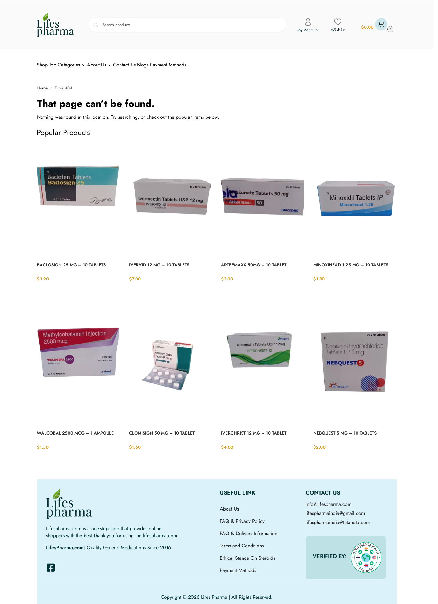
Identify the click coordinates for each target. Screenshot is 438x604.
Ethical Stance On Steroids (247, 554)
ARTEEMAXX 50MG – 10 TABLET (253, 261)
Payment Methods (238, 566)
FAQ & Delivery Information (248, 530)
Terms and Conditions (242, 542)
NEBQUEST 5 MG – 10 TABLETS (345, 430)
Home (42, 85)
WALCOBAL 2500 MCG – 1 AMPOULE (75, 430)
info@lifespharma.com (328, 500)
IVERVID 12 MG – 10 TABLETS (159, 261)
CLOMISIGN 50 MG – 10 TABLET (162, 430)
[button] (377, 24)
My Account (307, 25)
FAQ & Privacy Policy (242, 517)
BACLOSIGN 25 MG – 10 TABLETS (71, 261)
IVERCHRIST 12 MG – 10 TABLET (253, 430)
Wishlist (338, 25)
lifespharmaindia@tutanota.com (338, 519)
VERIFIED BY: (330, 553)
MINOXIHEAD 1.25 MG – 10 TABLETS (350, 261)
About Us (229, 505)
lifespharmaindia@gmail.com (335, 509)
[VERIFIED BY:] (366, 554)
